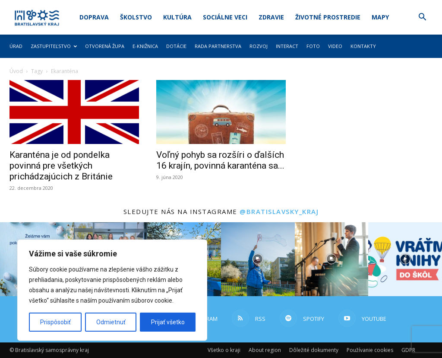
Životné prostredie (327, 17)
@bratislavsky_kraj (279, 211)
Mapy (380, 17)
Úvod (16, 71)
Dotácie (176, 46)
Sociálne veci (225, 17)
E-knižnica (145, 46)
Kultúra (177, 17)
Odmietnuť (111, 322)
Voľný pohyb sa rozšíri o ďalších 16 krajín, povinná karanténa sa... (220, 160)
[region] (112, 290)
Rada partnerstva (218, 46)
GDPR (408, 350)
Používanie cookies (370, 350)
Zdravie (271, 17)
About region (265, 350)
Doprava (94, 17)
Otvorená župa (104, 46)
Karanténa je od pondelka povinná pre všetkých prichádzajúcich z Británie (61, 166)
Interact (287, 46)
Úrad (15, 46)
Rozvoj (258, 46)
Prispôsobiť (55, 322)
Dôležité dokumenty (313, 350)
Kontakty (363, 46)
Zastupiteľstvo (54, 46)
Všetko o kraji (224, 350)
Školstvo (136, 17)
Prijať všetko (168, 322)
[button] (422, 18)
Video (335, 46)
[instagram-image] (258, 259)
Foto (313, 46)
